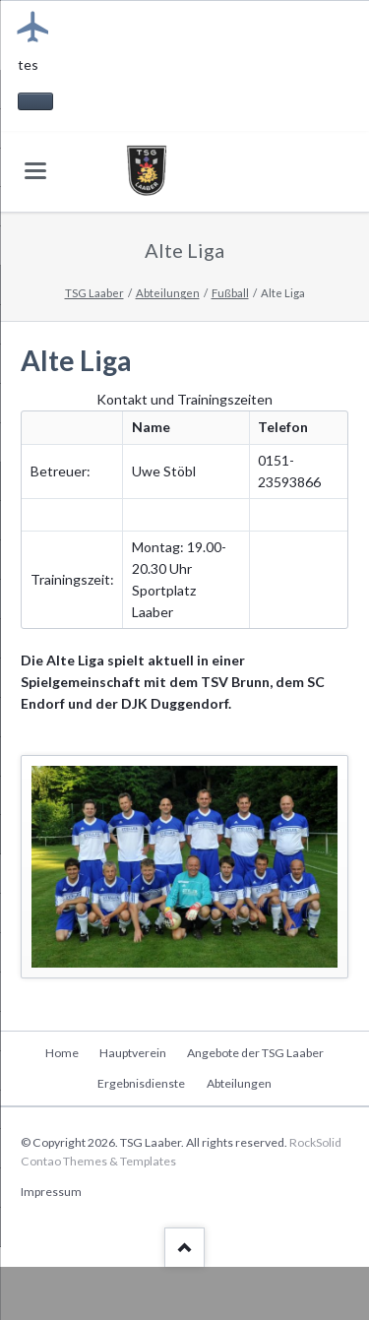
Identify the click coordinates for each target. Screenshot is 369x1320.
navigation (35, 171)
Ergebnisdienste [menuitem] (141, 1083)
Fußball (230, 292)
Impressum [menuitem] (51, 1191)
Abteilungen (168, 292)
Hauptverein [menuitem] (132, 1052)
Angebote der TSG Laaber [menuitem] (255, 1052)
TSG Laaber (94, 292)
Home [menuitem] (62, 1052)
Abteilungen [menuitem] (239, 1083)
